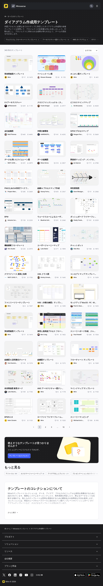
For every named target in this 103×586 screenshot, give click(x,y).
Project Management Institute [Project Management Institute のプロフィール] (12, 192)
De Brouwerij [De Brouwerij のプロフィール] (78, 106)
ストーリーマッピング (79, 417)
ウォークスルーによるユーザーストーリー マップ (51, 217)
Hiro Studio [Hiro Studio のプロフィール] (11, 249)
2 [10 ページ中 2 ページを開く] (45, 427)
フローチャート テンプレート (82, 360)
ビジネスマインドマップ (80, 102)
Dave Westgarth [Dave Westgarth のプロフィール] (79, 192)
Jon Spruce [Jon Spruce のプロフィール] (77, 163)
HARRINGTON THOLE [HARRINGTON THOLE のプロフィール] (45, 134)
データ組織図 (42, 159)
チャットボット (76, 245)
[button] (91, 50)
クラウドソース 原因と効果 (15, 274)
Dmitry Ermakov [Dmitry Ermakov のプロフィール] (46, 277)
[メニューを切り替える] (97, 6)
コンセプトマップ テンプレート (83, 274)
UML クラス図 (43, 274)
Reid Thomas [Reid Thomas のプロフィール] (12, 134)
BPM (6, 217)
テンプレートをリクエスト (19, 456)
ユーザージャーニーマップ (48, 245)
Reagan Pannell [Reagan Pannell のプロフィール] (78, 134)
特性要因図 (74, 188)
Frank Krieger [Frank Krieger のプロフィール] (45, 106)
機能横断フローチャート (14, 245)
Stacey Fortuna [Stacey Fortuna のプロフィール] (45, 192)
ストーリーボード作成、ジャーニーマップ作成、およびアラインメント (84, 331)
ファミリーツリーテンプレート (17, 302)
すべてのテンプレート (14, 16)
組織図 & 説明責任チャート (15, 360)
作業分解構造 (42, 131)
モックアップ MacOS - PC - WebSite (84, 302)
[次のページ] (69, 427)
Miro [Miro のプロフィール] (9, 77)
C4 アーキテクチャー (13, 102)
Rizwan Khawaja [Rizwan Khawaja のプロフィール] (46, 77)
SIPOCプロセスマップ (79, 131)
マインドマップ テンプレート (82, 388)
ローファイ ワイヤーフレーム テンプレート (51, 417)
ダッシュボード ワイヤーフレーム (84, 217)
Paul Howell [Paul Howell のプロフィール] (77, 335)
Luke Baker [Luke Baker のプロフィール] (44, 249)
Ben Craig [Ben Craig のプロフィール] (44, 335)
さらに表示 (13, 512)
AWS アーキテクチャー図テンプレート (51, 388)
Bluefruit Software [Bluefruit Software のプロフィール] (45, 220)
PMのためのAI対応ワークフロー (17, 188)
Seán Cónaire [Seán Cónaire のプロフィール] (12, 420)
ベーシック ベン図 (44, 74)
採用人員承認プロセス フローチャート (51, 331)
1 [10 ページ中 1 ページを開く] (39, 427)
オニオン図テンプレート (80, 74)
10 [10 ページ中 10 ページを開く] (63, 427)
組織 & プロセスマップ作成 (48, 188)
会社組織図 (8, 131)
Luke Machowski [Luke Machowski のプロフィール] (12, 392)
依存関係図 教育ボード (13, 388)
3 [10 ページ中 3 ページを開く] (51, 427)
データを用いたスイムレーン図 (17, 159)
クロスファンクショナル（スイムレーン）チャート (51, 102)
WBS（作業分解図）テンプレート (51, 302)
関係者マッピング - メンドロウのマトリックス (84, 159)
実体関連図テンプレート (14, 74)
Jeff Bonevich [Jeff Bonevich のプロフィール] (12, 106)
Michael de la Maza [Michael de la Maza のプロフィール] (79, 420)
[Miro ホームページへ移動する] (6, 6)
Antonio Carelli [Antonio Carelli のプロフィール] (12, 220)
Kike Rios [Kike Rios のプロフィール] (77, 249)
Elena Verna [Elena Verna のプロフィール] (45, 163)
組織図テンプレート (45, 360)
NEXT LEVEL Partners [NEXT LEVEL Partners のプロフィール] (12, 163)
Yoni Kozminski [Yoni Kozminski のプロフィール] (12, 363)
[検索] (91, 6)
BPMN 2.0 (8, 417)
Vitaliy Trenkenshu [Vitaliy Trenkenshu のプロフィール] (78, 220)
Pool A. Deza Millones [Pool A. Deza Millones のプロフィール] (79, 306)
